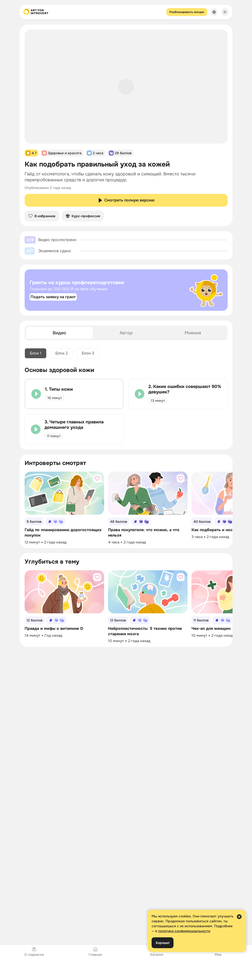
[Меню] (225, 12)
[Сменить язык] (214, 12)
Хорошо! (163, 943)
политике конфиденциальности (184, 931)
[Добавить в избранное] (97, 478)
